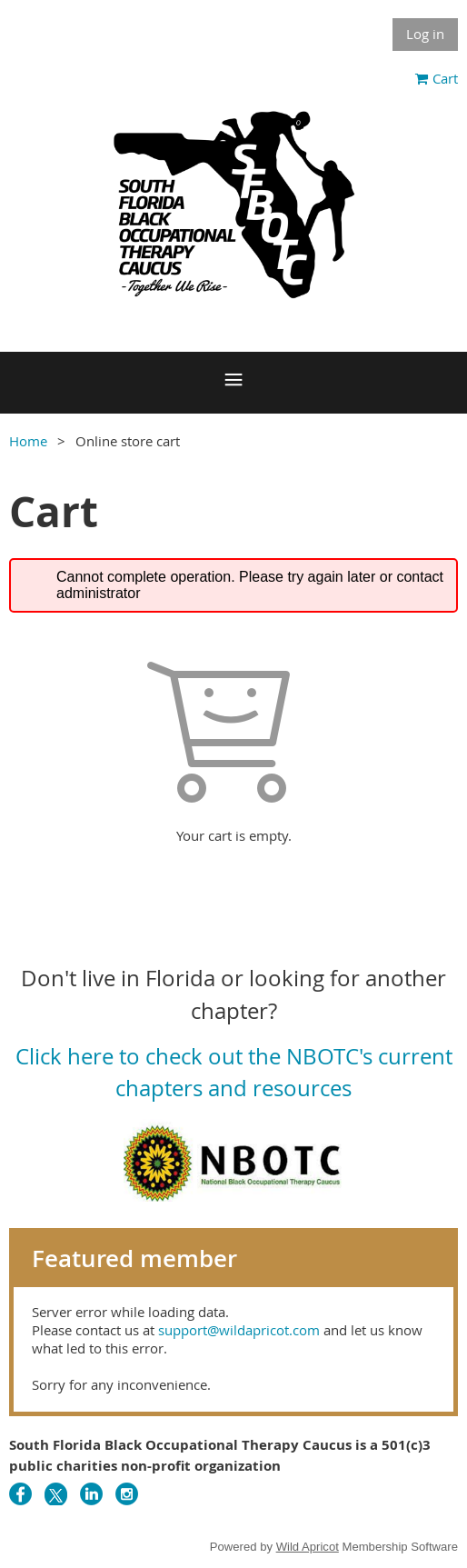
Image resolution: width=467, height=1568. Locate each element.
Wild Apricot (307, 1546)
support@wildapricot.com (239, 1330)
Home (28, 441)
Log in (425, 34)
